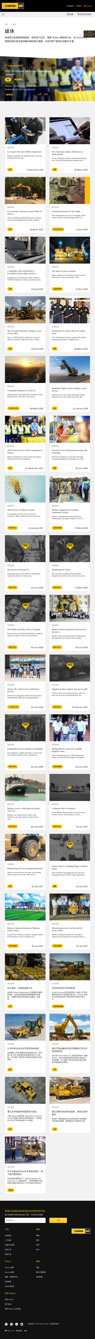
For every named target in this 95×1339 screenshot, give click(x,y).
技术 (10, 169)
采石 (54, 1069)
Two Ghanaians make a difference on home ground (67, 153)
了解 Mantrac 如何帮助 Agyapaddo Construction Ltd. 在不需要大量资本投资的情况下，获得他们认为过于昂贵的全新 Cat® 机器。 (24, 1118)
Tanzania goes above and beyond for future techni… (67, 929)
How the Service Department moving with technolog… (69, 451)
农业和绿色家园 (58, 1006)
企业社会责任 (57, 528)
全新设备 (8, 1235)
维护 (37, 1240)
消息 (37, 1267)
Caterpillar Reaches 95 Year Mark (66, 211)
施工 (10, 1069)
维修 (54, 886)
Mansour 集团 (9, 1272)
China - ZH (9, 1331)
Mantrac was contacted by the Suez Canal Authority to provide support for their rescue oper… (22, 817)
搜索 (70, 14)
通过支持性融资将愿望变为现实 (22, 1112)
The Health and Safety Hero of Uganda (23, 629)
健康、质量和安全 (11, 1277)
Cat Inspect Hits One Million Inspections (24, 152)
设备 (10, 349)
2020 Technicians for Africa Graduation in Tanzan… (25, 451)
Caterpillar (58, 229)
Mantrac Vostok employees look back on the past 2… (69, 630)
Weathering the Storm (61, 570)
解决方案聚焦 (41, 1272)
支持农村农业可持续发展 (63, 988)
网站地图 (19, 1331)
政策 (25, 1331)
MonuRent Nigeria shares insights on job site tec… (69, 389)
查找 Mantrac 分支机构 (13, 1309)
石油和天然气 (57, 289)
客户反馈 (8, 1304)
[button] (87, 6)
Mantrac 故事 (9, 1267)
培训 (8, 79)
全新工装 (8, 1249)
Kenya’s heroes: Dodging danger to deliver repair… (70, 867)
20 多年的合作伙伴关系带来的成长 (23, 1048)
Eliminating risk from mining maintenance (25, 868)
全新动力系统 (9, 1245)
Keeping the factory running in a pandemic (25, 749)
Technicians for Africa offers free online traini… (68, 332)
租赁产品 (8, 1254)
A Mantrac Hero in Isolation (63, 808)
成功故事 (8, 1281)
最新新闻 (18, 79)
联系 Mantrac (9, 1299)
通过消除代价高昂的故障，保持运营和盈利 (70, 1113)
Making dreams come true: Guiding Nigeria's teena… (67, 750)
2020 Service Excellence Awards (21, 510)
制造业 (11, 1190)
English (70, 6)
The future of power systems (64, 271)
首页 (6, 24)
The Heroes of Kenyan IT (18, 570)
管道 (54, 468)
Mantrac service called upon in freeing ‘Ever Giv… (23, 809)
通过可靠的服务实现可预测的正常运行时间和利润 (70, 1049)
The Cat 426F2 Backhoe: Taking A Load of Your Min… (24, 332)
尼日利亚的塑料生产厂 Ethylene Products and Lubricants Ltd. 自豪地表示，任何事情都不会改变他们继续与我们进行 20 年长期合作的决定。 (25, 1181)
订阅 (58, 1220)
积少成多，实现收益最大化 (20, 988)
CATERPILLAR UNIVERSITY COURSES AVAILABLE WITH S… (22, 272)
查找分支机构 (84, 14)
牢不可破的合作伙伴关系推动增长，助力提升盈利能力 (25, 1172)
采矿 (54, 408)
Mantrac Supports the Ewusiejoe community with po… (65, 511)
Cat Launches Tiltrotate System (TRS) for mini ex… (24, 212)
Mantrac (12, 528)
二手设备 (8, 1240)
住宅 (54, 1129)
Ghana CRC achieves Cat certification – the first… (24, 690)
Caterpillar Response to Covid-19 (21, 391)
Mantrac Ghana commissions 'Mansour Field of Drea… (23, 929)
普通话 (79, 6)
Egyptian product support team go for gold (69, 689)
